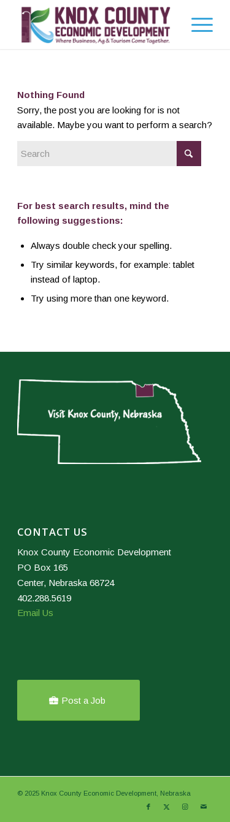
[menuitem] (167, 24)
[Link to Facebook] (148, 806)
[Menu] (196, 24)
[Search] (167, 24)
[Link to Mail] (203, 806)
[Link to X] (167, 806)
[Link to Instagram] (185, 806)
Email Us (35, 612)
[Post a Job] (78, 700)
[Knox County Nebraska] (95, 24)
